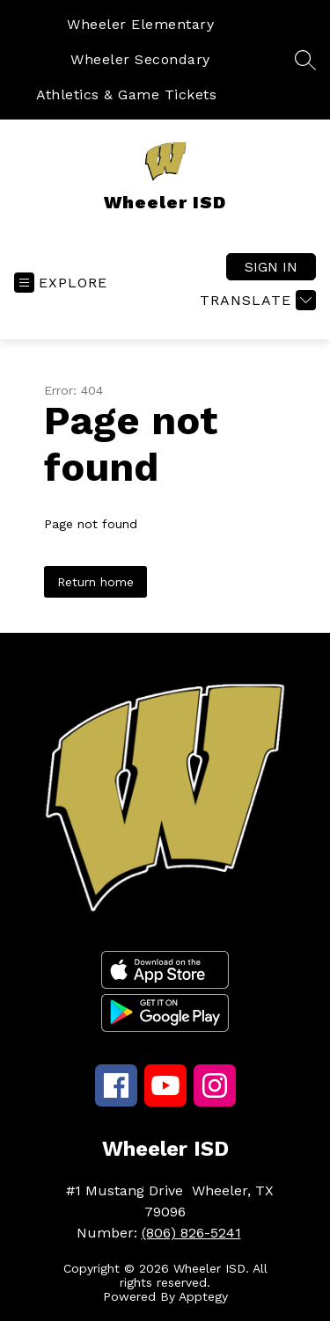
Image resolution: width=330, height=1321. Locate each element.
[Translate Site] (255, 300)
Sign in (271, 266)
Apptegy (203, 1296)
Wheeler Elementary (140, 24)
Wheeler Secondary (140, 59)
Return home (95, 582)
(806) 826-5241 (191, 1232)
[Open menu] (60, 283)
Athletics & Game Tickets (126, 94)
